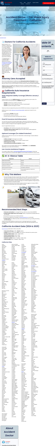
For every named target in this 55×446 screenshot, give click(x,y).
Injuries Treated (35, 2)
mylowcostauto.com (24, 217)
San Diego (33, 265)
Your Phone (47, 78)
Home (21, 2)
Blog (25, 2)
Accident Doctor (3, 37)
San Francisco (34, 271)
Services (22, 3)
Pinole (22, 371)
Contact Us (28, 3)
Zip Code (46, 82)
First (44, 66)
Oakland (23, 328)
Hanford (13, 322)
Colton (3, 366)
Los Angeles (23, 252)
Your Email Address (46, 75)
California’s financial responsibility (18, 110)
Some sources (4, 228)
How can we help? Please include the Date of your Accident (48, 86)
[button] (52, 44)
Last (44, 70)
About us (29, 2)
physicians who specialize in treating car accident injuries (7, 63)
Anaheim (3, 260)
